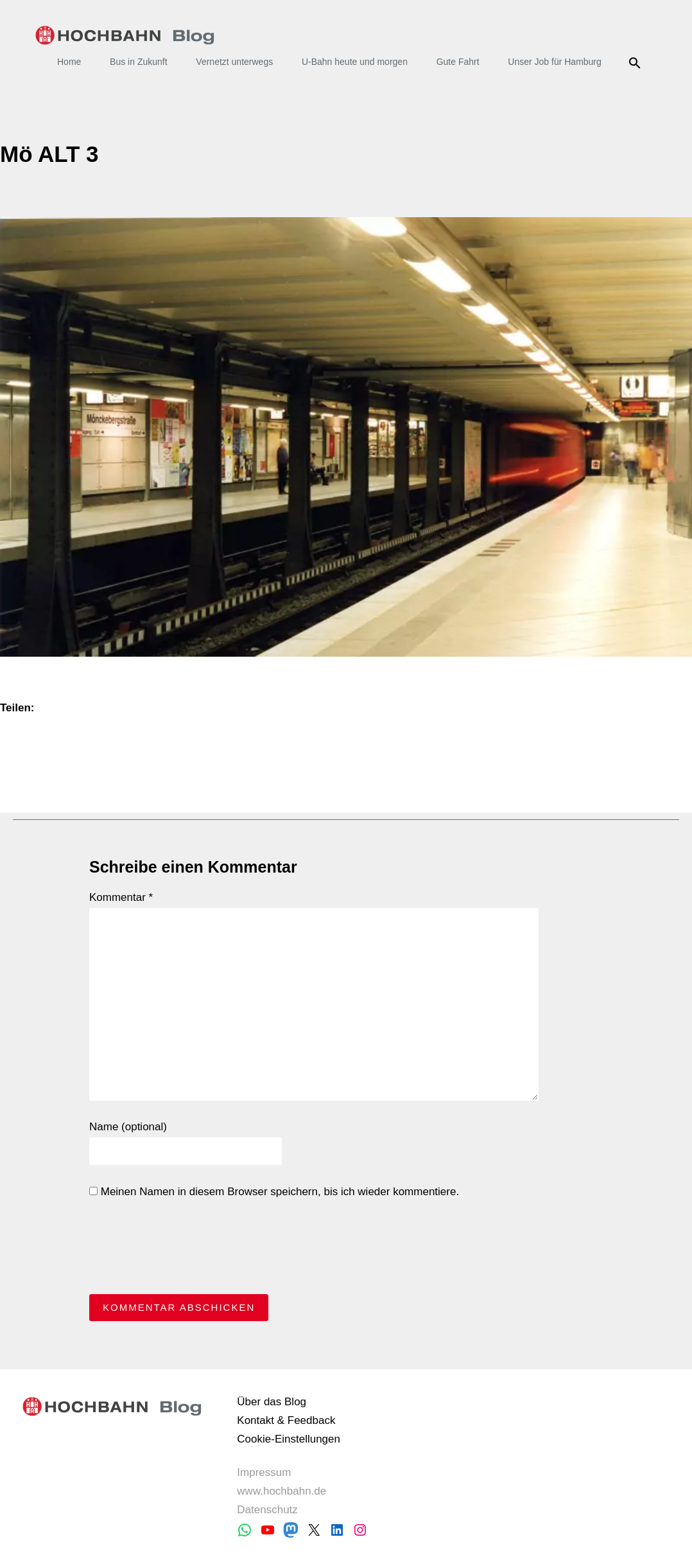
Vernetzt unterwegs (234, 62)
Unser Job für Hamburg (554, 62)
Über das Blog (271, 1402)
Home (69, 62)
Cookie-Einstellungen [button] (288, 1439)
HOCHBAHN (124, 35)
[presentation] (186, 1250)
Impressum (264, 1472)
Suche (637, 63)
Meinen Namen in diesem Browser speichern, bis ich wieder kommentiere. (274, 1192)
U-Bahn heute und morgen (355, 62)
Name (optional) (128, 1127)
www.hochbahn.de (281, 1491)
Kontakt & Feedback (286, 1420)
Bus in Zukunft (139, 62)
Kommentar (121, 897)
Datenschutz (267, 1510)
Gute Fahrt (458, 62)
